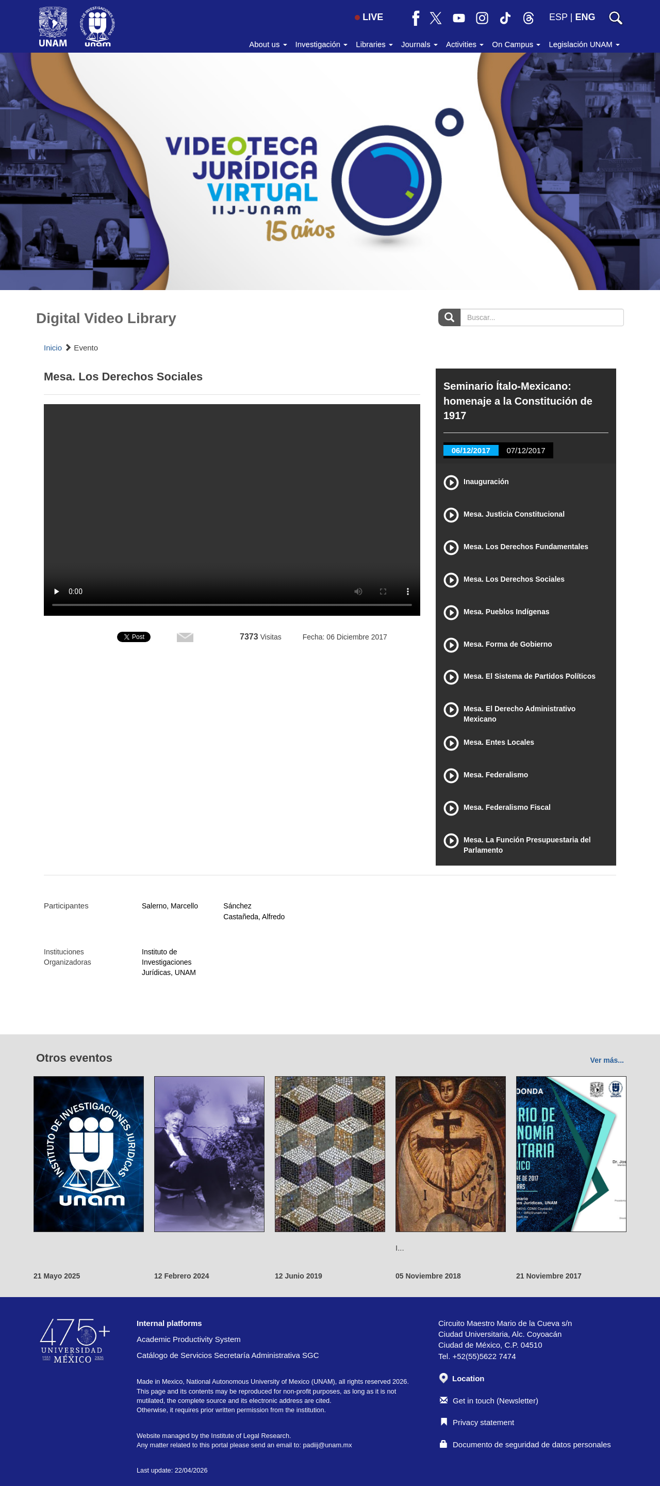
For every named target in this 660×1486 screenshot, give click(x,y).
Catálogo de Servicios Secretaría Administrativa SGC (228, 1355)
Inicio (53, 347)
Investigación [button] (321, 44)
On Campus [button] (516, 44)
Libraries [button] (374, 44)
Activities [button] (465, 44)
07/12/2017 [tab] (525, 450)
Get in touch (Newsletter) (489, 1400)
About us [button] (268, 44)
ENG (585, 17)
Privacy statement (477, 1422)
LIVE (369, 17)
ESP (558, 17)
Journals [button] (419, 44)
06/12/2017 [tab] (471, 450)
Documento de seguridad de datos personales (525, 1444)
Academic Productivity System (189, 1339)
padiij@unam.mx (327, 1445)
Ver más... (607, 1060)
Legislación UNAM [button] (584, 44)
